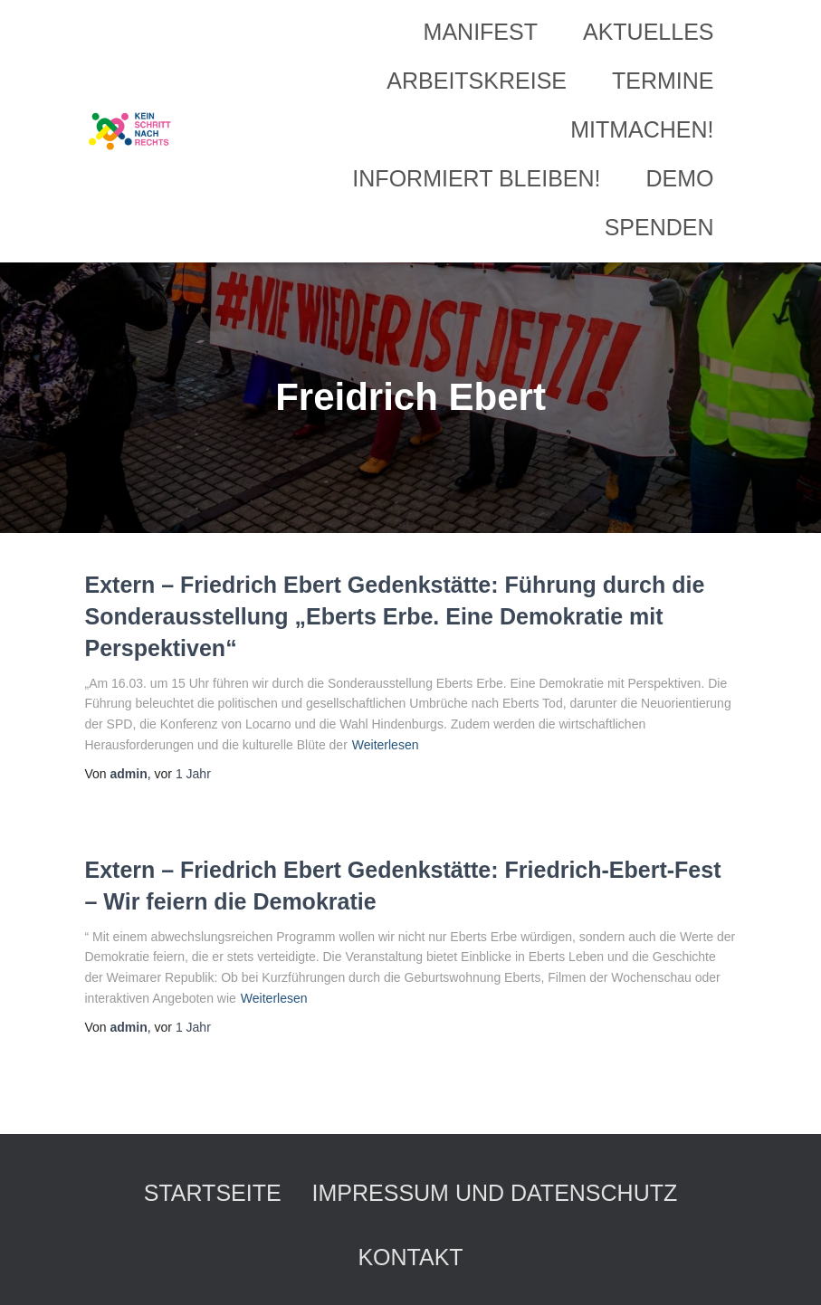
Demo (680, 178)
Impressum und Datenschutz (495, 1192)
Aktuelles (648, 31)
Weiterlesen (385, 745)
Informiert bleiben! (476, 178)
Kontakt (410, 1257)
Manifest (481, 31)
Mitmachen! (641, 129)
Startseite (213, 1192)
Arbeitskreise (477, 80)
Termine (663, 80)
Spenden (659, 227)
